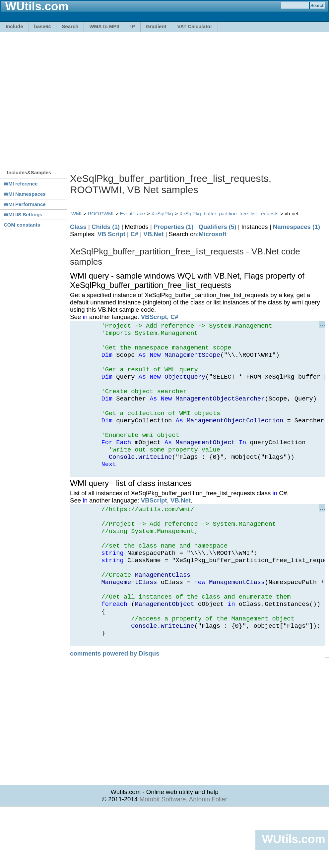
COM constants (22, 225)
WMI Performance (25, 204)
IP (132, 26)
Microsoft (213, 234)
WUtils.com (293, 838)
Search (70, 26)
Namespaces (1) (296, 226)
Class (78, 226)
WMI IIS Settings (23, 214)
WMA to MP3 (104, 26)
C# (134, 234)
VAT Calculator (194, 26)
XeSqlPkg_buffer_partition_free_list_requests (228, 213)
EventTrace (132, 213)
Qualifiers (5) (217, 226)
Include (14, 26)
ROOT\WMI (101, 213)
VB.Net (153, 234)
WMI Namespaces (25, 194)
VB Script (111, 234)
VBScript (154, 316)
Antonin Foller (208, 838)
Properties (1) (173, 226)
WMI (76, 213)
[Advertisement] (62, 97)
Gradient (156, 26)
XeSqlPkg (162, 213)
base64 (42, 26)
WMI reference (21, 183)
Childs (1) (106, 226)
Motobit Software (162, 838)
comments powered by (115, 693)
